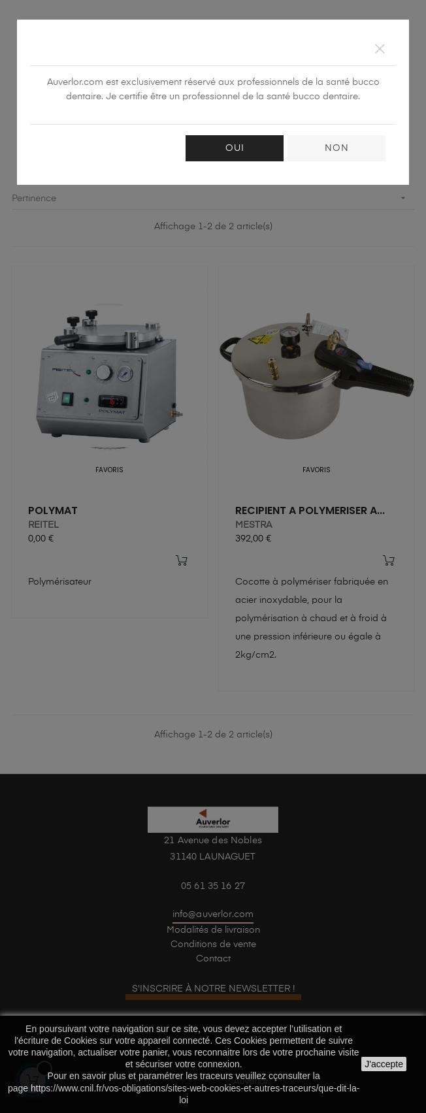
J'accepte (384, 1064)
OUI (234, 148)
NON (337, 148)
